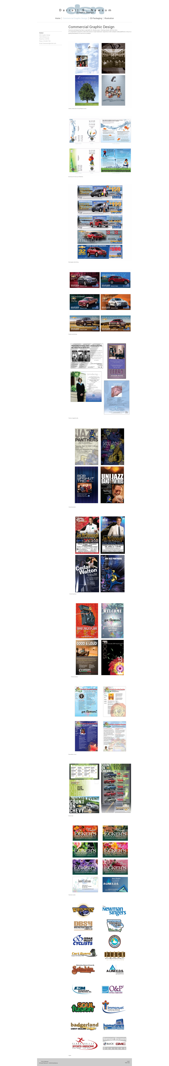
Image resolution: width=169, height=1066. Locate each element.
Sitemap (46, 1061)
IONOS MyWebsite (53, 1063)
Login (128, 1061)
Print (41, 1061)
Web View (127, 1062)
